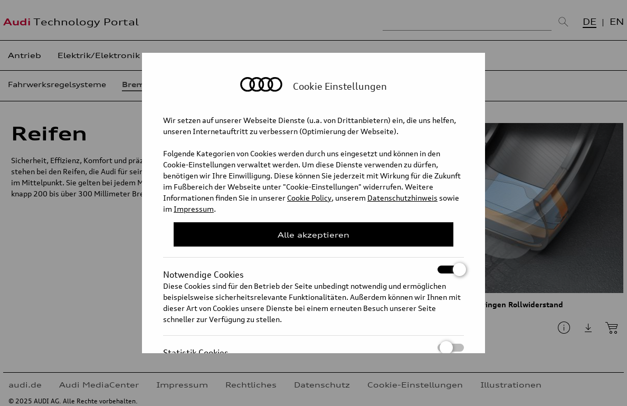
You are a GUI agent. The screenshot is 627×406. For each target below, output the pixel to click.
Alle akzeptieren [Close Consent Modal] (313, 234)
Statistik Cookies (313, 348)
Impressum (194, 208)
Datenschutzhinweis (402, 197)
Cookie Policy (309, 197)
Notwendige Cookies (313, 269)
